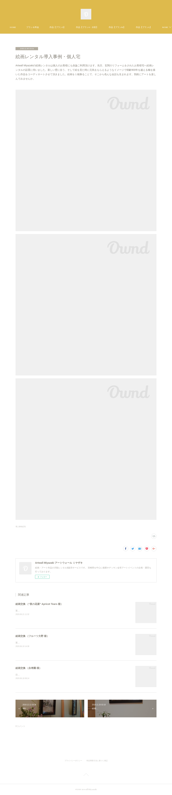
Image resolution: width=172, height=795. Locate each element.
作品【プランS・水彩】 (109, 27)
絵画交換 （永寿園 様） (29, 668)
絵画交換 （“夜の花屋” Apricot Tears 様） (39, 604)
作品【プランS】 (80, 27)
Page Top (86, 775)
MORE (134, 27)
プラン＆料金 (55, 27)
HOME (35, 27)
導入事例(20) (21, 527)
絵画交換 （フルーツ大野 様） (32, 636)
